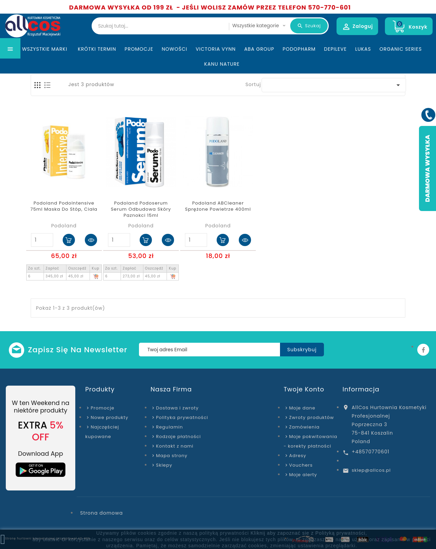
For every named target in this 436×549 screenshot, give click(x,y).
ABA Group (259, 62)
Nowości (174, 62)
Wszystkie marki (45, 62)
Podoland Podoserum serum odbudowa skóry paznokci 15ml (141, 209)
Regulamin (169, 427)
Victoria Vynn (216, 62)
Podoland (64, 225)
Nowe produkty (109, 417)
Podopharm (299, 62)
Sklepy (164, 465)
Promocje (139, 62)
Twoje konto (304, 389)
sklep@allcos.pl (371, 470)
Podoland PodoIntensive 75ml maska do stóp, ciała (63, 206)
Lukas (363, 62)
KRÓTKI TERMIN (97, 62)
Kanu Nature (222, 77)
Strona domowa (101, 513)
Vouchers (301, 465)
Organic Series (400, 62)
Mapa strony (171, 455)
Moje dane (302, 408)
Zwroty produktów (311, 417)
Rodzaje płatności (178, 436)
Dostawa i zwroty (177, 408)
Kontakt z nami (174, 446)
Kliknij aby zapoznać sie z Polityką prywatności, (308, 533)
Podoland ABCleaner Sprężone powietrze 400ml (218, 206)
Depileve (335, 62)
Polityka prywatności (182, 417)
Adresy (298, 455)
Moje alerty (303, 474)
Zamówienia (304, 427)
